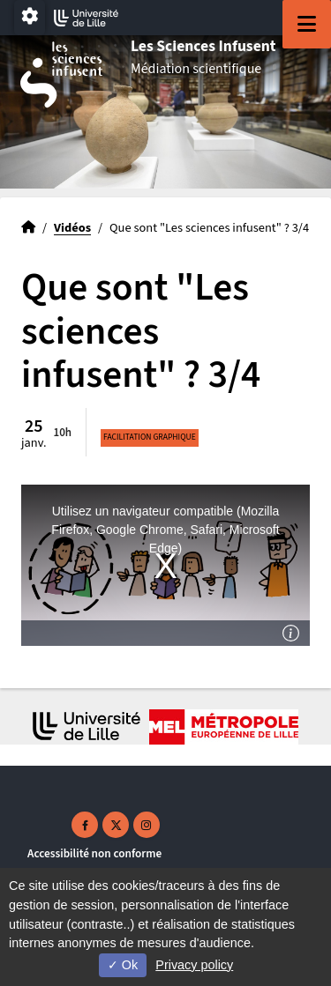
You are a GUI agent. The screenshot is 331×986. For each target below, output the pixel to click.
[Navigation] (306, 24)
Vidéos (72, 228)
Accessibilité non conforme (94, 853)
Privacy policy (194, 965)
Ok (123, 965)
